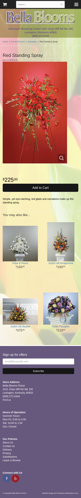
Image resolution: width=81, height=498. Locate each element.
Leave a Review (12, 460)
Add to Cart (40, 188)
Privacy (7, 453)
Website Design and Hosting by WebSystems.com (60, 493)
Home (5, 42)
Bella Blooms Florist (40, 17)
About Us (8, 442)
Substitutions (10, 456)
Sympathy (32, 42)
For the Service (18, 42)
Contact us (9, 446)
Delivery (7, 449)
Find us (7, 399)
